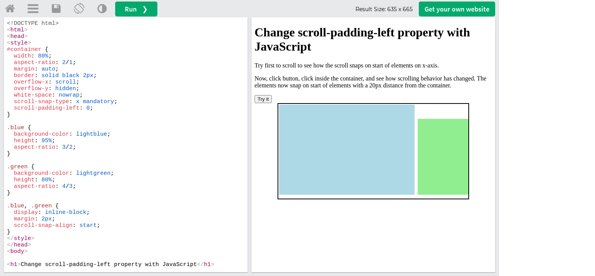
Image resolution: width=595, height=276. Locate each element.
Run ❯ (136, 9)
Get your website (457, 9)
